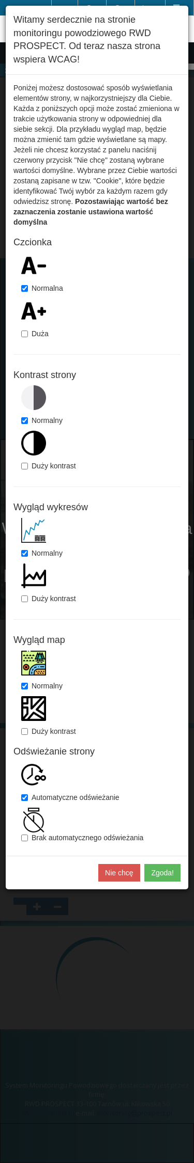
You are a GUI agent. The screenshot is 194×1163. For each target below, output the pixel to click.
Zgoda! (162, 873)
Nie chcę (119, 873)
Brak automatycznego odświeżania (82, 838)
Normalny (42, 420)
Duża (35, 333)
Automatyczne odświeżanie (70, 797)
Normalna (42, 288)
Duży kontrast (48, 466)
